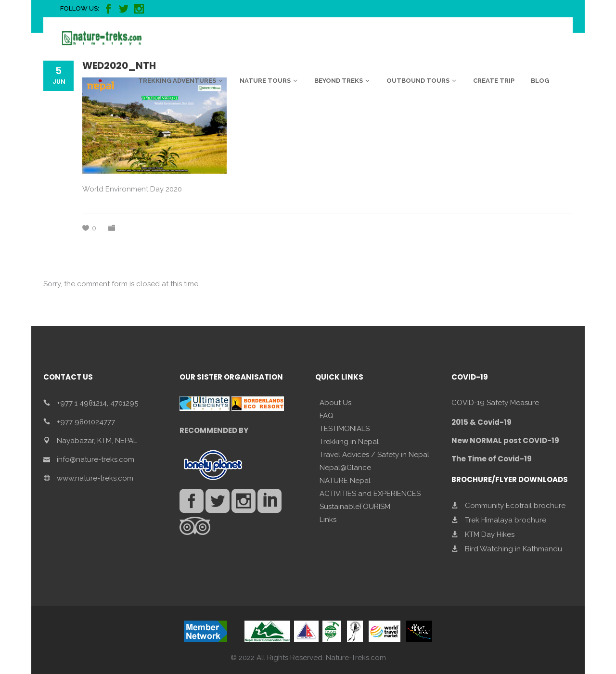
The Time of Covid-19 (491, 459)
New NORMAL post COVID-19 (505, 440)
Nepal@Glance (345, 467)
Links (328, 519)
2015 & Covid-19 (481, 422)
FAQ (327, 415)
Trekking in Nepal (349, 441)
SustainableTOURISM (355, 506)
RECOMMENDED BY (214, 430)
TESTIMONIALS (345, 428)
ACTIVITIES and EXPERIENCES (370, 493)
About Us (335, 402)
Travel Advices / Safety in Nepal (374, 454)
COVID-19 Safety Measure (495, 402)
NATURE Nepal (345, 480)
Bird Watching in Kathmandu (513, 549)
